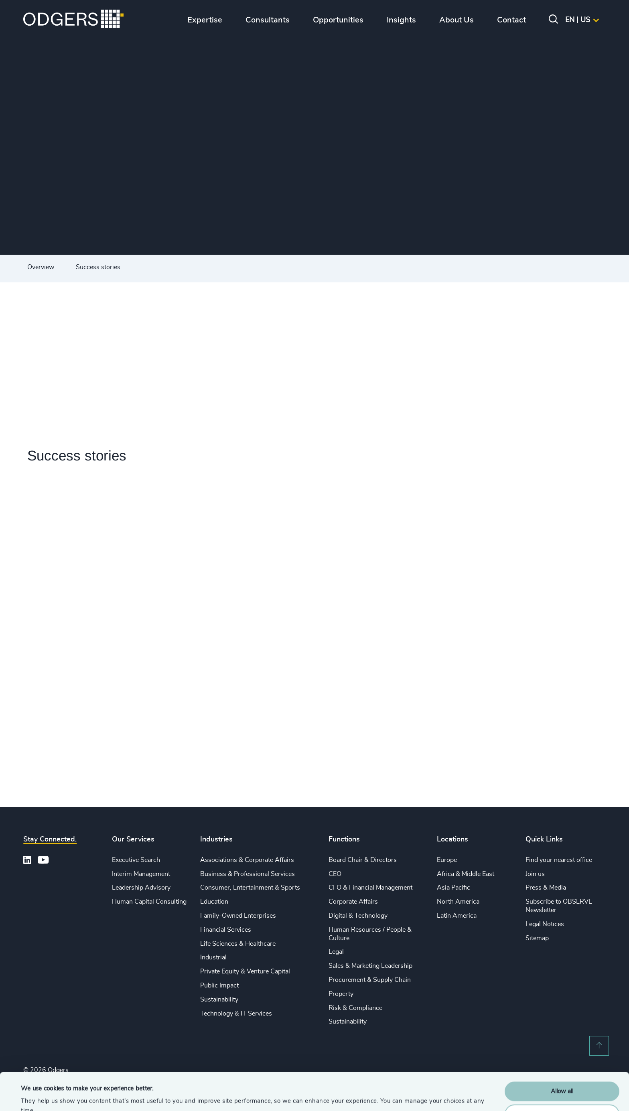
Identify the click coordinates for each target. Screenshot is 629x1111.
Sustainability (219, 999)
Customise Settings (562, 1076)
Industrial (213, 957)
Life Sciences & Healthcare (238, 944)
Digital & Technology (358, 915)
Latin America (457, 915)
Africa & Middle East (465, 874)
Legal (336, 952)
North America (458, 901)
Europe (447, 860)
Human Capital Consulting (149, 901)
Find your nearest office (559, 860)
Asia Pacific (453, 887)
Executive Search (136, 860)
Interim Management (141, 874)
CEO (335, 874)
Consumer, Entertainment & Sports (250, 887)
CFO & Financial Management (370, 887)
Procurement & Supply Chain (370, 980)
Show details (38, 1095)
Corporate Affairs (353, 901)
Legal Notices (545, 924)
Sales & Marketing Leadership (370, 966)
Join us (535, 874)
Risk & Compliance (355, 1008)
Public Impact (219, 985)
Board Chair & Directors (363, 860)
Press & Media (546, 887)
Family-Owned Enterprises (238, 915)
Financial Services (225, 930)
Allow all (562, 1054)
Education (214, 901)
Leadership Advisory (141, 887)
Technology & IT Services (236, 1013)
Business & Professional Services (247, 874)
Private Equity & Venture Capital (245, 971)
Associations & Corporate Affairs (247, 860)
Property (341, 994)
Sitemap (537, 938)
